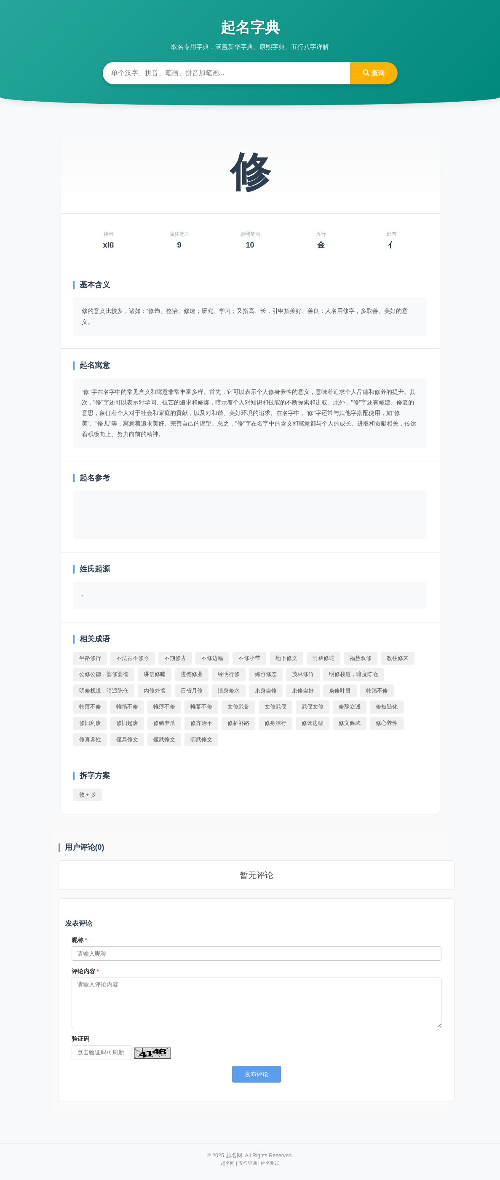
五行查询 (247, 1163)
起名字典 (250, 27)
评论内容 (85, 971)
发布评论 (256, 1074)
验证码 (80, 1038)
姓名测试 (270, 1163)
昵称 (79, 940)
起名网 (228, 1163)
